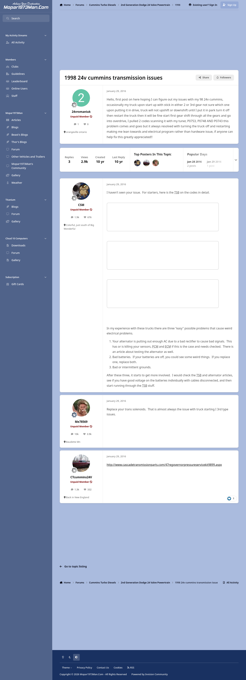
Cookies (118, 667)
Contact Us (103, 667)
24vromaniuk (81, 112)
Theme (67, 667)
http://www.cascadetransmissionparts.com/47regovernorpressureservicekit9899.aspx (164, 465)
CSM (81, 205)
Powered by (149, 674)
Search (13, 18)
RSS (130, 667)
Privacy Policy (84, 667)
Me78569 (81, 422)
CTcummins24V (81, 477)
